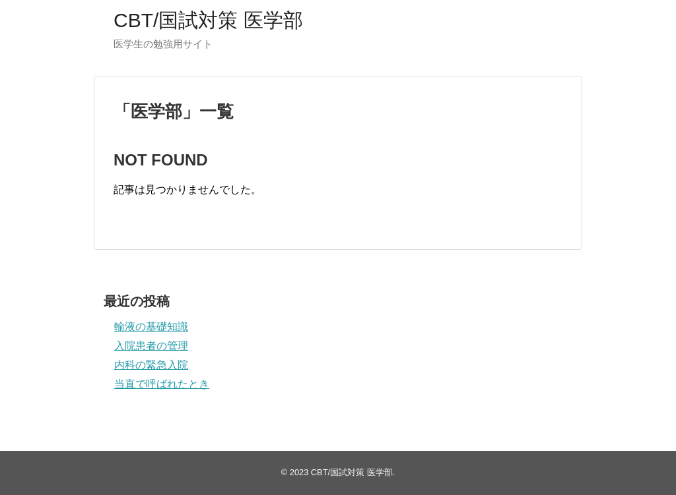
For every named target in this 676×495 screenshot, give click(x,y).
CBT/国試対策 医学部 (208, 20)
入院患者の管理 (151, 345)
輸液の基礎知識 (151, 326)
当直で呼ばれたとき (161, 384)
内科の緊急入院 (151, 364)
